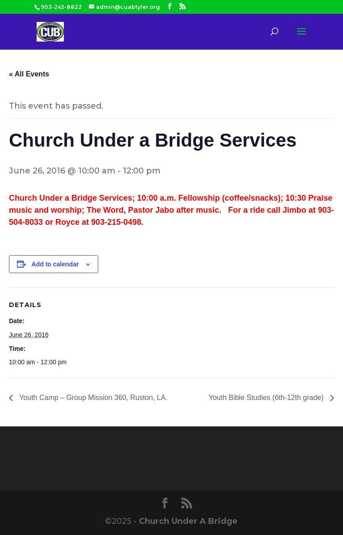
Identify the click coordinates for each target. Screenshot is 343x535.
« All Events (29, 74)
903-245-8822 (61, 7)
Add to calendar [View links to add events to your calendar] (55, 264)
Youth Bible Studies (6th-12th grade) (267, 397)
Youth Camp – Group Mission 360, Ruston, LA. (92, 397)
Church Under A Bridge (188, 521)
